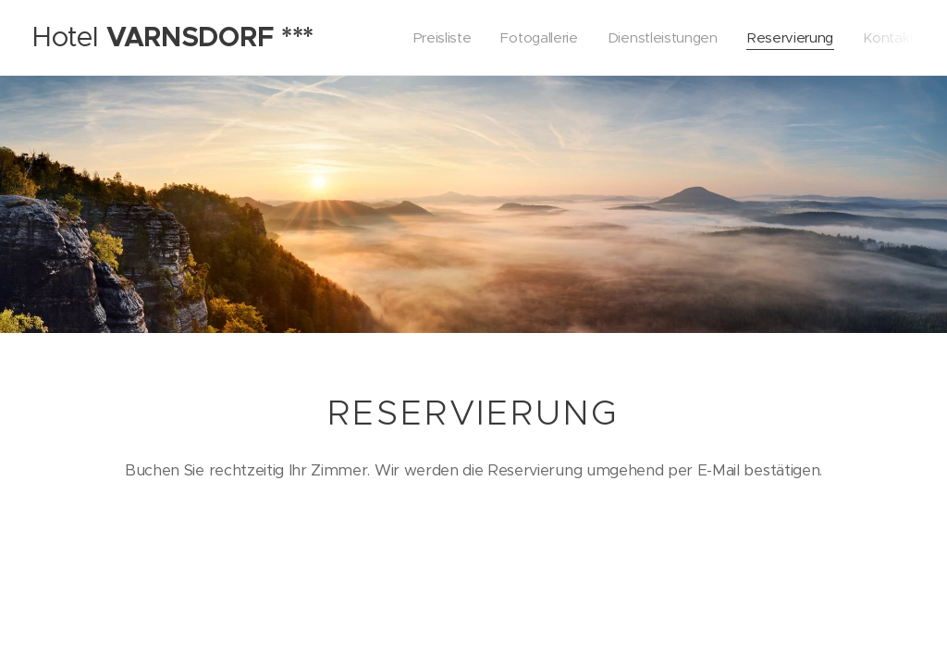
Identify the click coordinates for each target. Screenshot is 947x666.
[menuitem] (432, 38)
